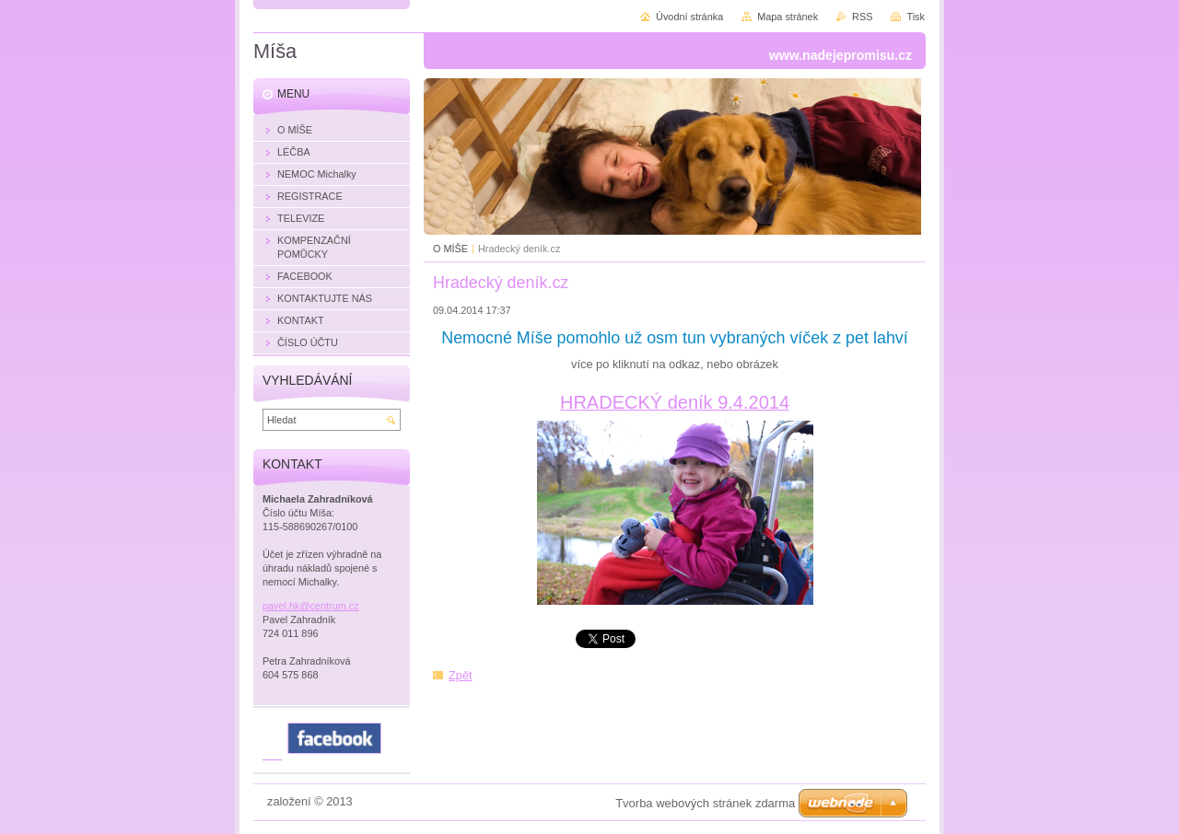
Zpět (461, 675)
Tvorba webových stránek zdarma (705, 803)
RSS (862, 16)
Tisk (915, 16)
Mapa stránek (787, 16)
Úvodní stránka (689, 16)
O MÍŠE (450, 248)
